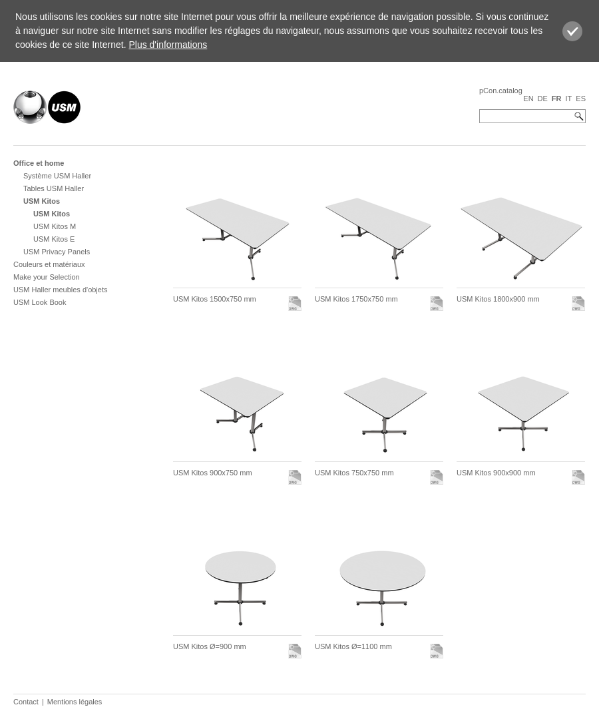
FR (557, 99)
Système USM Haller (57, 176)
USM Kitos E (54, 239)
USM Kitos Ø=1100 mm (353, 646)
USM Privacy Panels (56, 252)
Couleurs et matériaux (49, 264)
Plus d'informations (167, 44)
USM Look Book (39, 302)
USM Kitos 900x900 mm (496, 473)
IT (569, 99)
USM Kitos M (54, 226)
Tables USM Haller (53, 188)
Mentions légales (74, 702)
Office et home (38, 163)
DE (543, 99)
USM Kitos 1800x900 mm (498, 299)
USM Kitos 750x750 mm (354, 473)
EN (528, 99)
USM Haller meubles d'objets (60, 290)
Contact (26, 702)
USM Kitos (41, 201)
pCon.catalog (500, 91)
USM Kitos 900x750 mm (212, 473)
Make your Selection (46, 277)
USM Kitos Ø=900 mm (209, 646)
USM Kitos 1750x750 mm (356, 299)
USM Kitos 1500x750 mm (214, 299)
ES (581, 99)
